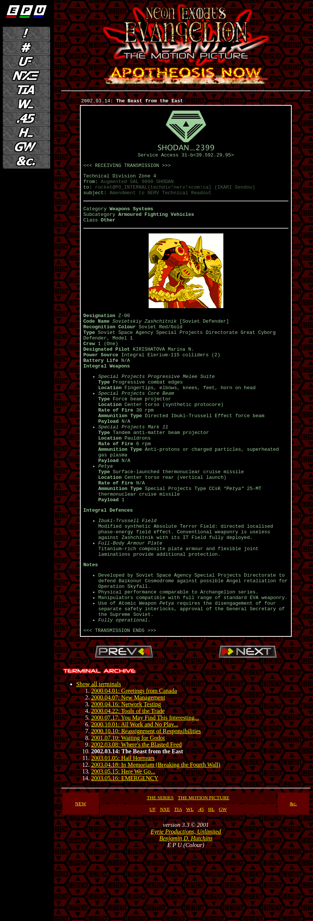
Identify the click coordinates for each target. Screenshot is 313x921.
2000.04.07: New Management (128, 767)
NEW (80, 873)
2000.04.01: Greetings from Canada (134, 760)
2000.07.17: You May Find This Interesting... (145, 787)
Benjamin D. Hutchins (186, 908)
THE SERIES (160, 867)
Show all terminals (98, 753)
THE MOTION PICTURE (203, 867)
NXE (165, 878)
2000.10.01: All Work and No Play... (134, 794)
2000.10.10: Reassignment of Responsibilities (146, 800)
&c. (293, 873)
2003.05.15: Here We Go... (123, 841)
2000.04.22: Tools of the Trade (128, 780)
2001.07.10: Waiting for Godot (128, 807)
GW (223, 878)
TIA (178, 878)
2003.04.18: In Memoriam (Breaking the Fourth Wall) (155, 834)
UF (152, 878)
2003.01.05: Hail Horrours (123, 827)
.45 (201, 878)
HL (211, 878)
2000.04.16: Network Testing (126, 773)
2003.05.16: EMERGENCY (124, 847)
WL (189, 878)
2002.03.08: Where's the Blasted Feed (136, 814)
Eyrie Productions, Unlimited (186, 901)
